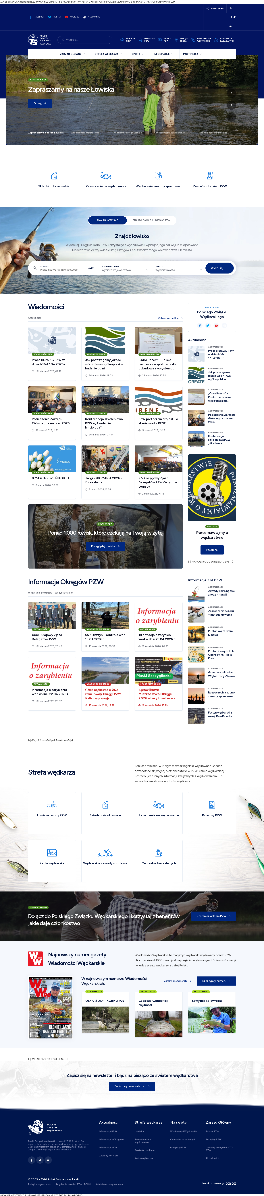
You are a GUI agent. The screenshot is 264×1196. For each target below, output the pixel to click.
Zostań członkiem (145, 1150)
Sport (136, 54)
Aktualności (34, 317)
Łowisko (44, 266)
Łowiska (139, 1131)
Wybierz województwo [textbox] (116, 270)
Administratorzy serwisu (109, 1184)
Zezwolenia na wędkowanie (143, 1141)
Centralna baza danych (182, 1139)
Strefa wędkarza (106, 54)
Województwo (110, 266)
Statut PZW (212, 1131)
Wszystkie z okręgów (40, 592)
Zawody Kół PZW (108, 1155)
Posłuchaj (212, 550)
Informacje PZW (108, 1131)
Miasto (159, 266)
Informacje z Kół (108, 1147)
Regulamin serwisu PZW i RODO (73, 1184)
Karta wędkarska (144, 1158)
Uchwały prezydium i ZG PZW (219, 1149)
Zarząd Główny (70, 54)
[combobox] (125, 270)
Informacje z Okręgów (111, 1139)
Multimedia (190, 54)
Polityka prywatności (39, 1184)
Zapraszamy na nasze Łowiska (46, 132)
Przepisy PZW (178, 1147)
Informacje (162, 54)
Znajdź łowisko (107, 220)
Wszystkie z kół (64, 592)
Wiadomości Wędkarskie (85, 132)
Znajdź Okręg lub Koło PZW (151, 220)
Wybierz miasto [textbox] (165, 270)
